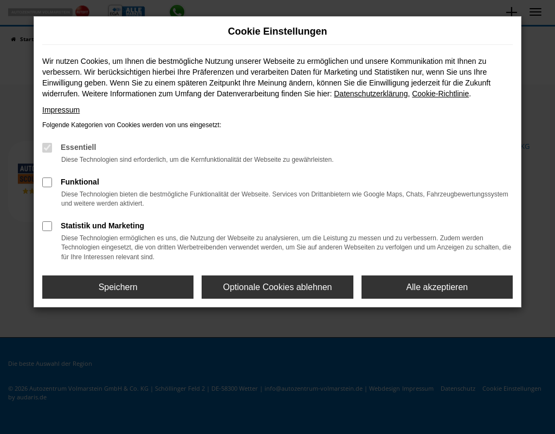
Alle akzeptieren (437, 287)
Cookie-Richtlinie (440, 93)
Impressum (61, 110)
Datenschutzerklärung (371, 93)
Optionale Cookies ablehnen (277, 287)
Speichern (118, 287)
